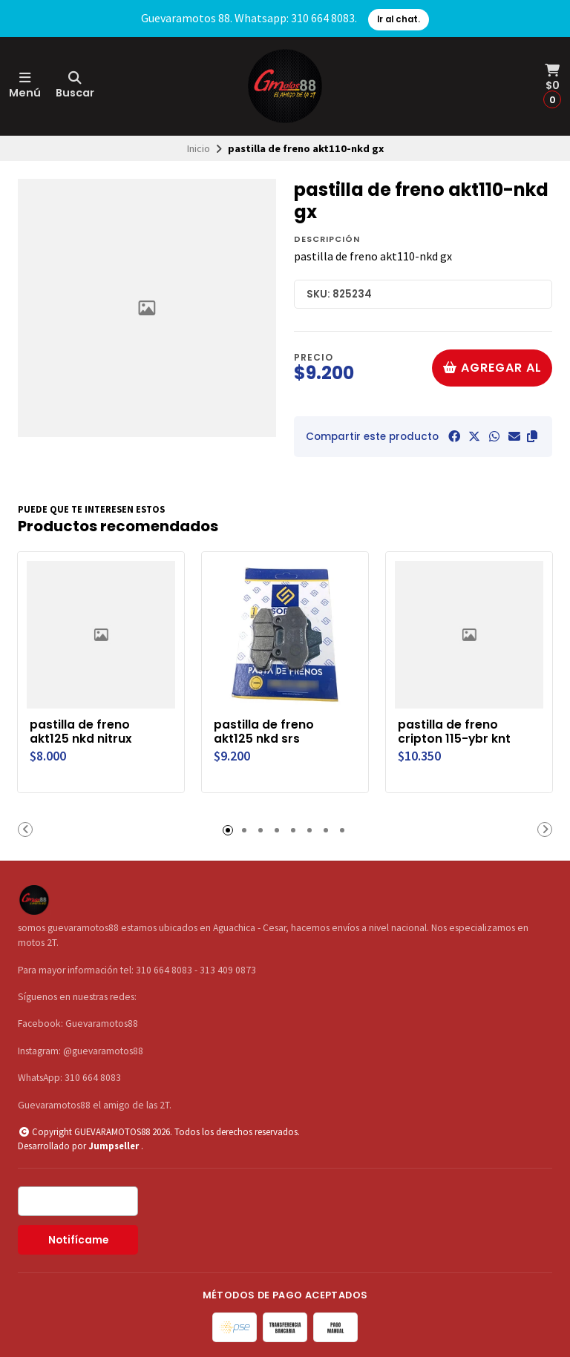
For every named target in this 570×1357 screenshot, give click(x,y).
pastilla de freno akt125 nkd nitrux (81, 731)
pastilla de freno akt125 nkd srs (264, 731)
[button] (532, 436)
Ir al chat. (398, 19)
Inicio (198, 148)
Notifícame (78, 1240)
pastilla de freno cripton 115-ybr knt (455, 731)
